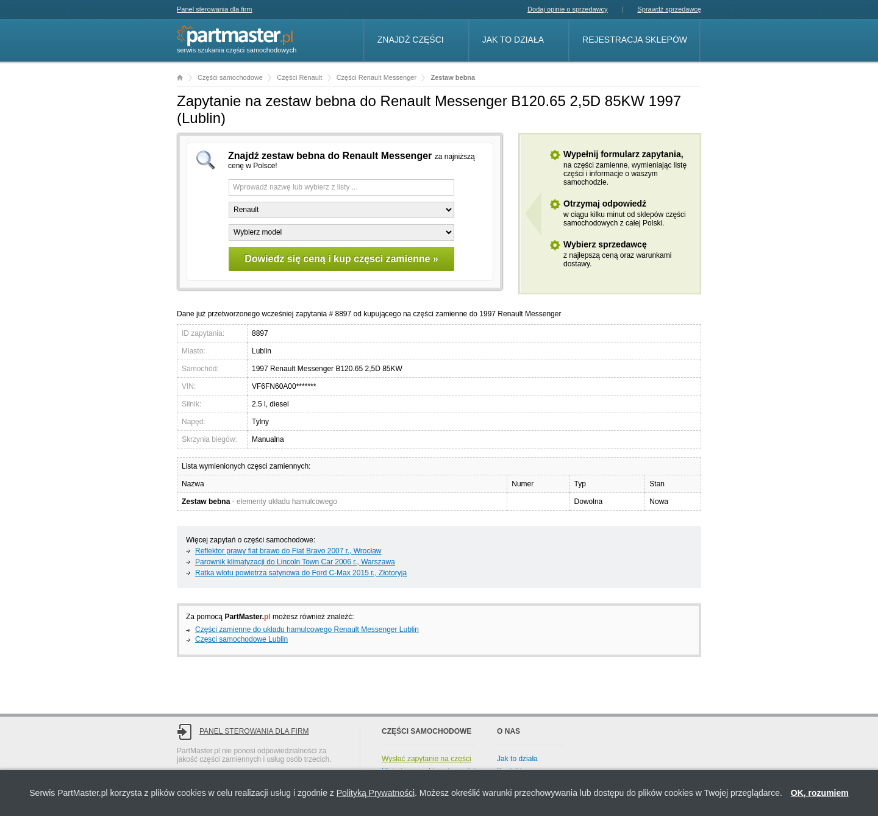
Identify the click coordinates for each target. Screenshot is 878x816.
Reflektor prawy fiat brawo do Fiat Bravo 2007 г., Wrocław (288, 551)
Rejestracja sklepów (634, 39)
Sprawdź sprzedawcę (669, 9)
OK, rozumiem (820, 793)
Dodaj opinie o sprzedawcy (567, 9)
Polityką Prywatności (376, 793)
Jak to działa (513, 39)
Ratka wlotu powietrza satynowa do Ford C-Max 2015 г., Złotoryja (301, 573)
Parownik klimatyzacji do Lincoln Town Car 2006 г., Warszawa (295, 562)
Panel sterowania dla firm (214, 9)
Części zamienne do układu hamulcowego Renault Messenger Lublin (307, 629)
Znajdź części (410, 39)
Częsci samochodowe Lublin (241, 639)
